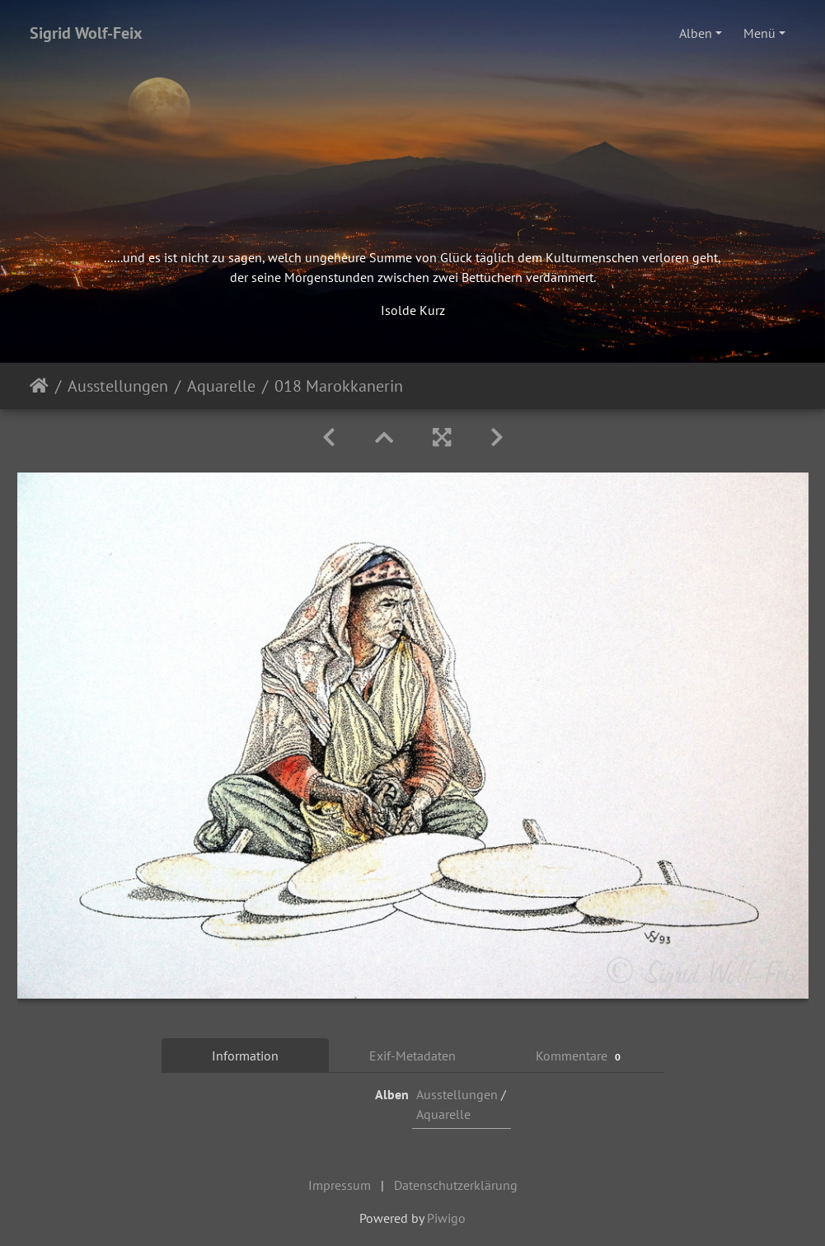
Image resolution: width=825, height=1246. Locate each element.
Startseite (39, 386)
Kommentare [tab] (580, 1056)
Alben (695, 33)
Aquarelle (221, 386)
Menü (759, 33)
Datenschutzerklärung (456, 1185)
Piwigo (446, 1218)
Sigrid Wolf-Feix (86, 33)
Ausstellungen (118, 386)
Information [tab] (245, 1055)
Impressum (339, 1185)
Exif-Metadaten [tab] (412, 1055)
